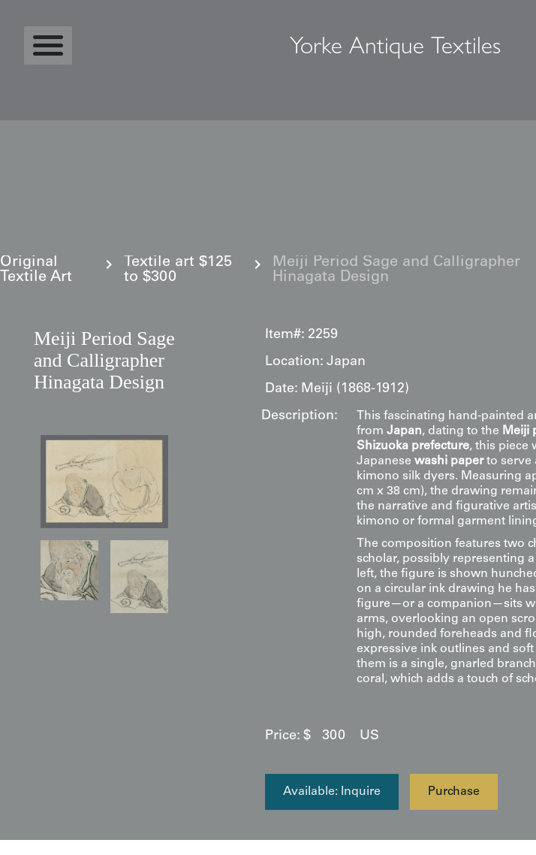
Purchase (454, 792)
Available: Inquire (332, 792)
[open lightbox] (104, 481)
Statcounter (41, 847)
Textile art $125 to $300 (178, 270)
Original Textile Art (36, 270)
